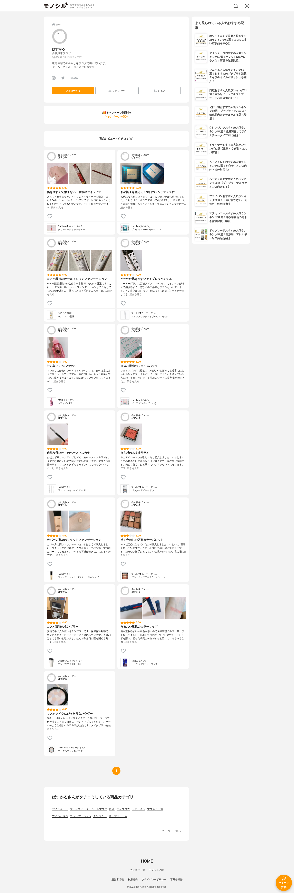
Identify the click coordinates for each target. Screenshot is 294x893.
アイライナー (60, 809)
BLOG (74, 78)
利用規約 (133, 879)
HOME (147, 861)
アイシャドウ (60, 816)
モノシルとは (156, 869)
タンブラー (100, 816)
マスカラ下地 (155, 809)
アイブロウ (123, 809)
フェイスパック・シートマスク (88, 809)
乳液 (112, 809)
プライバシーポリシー (154, 879)
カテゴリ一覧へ (171, 831)
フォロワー (116, 90)
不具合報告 (176, 879)
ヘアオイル (138, 809)
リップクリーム (118, 816)
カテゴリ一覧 (137, 869)
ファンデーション (80, 816)
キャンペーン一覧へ (116, 116)
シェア (159, 90)
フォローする (73, 90)
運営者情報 (117, 879)
